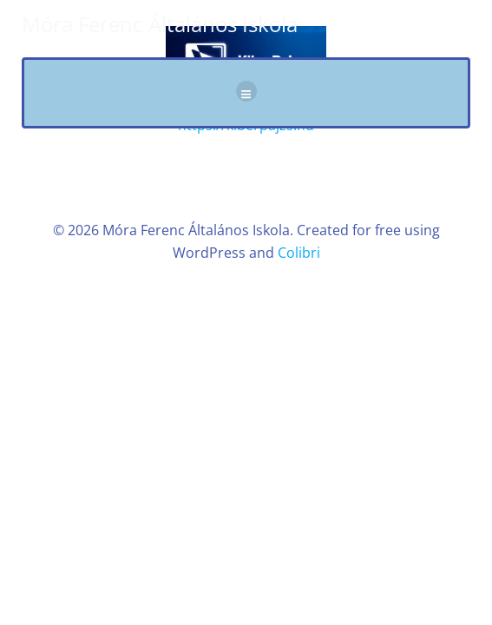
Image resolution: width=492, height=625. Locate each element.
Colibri (299, 252)
